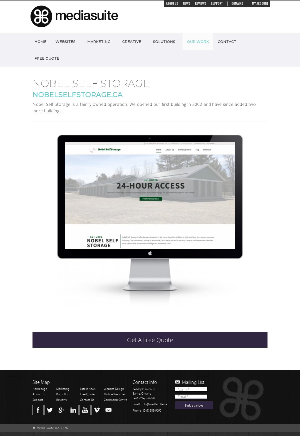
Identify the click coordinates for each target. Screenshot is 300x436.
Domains (237, 3)
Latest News (88, 389)
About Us (172, 3)
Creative (131, 41)
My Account (260, 3)
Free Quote (46, 58)
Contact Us (87, 400)
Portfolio (62, 394)
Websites (66, 41)
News (186, 3)
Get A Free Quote (150, 340)
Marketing (98, 41)
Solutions (164, 41)
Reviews (200, 3)
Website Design (114, 389)
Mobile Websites (114, 394)
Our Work (198, 41)
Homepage (39, 389)
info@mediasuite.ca (154, 404)
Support (216, 3)
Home (40, 41)
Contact (227, 41)
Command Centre (115, 400)
